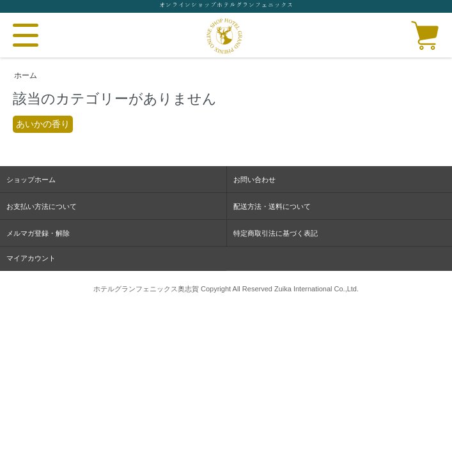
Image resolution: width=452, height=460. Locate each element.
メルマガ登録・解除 (38, 233)
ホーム (25, 75)
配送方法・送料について (272, 206)
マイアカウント (31, 258)
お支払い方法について (41, 206)
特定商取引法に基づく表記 (275, 233)
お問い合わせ (254, 179)
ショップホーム (31, 179)
